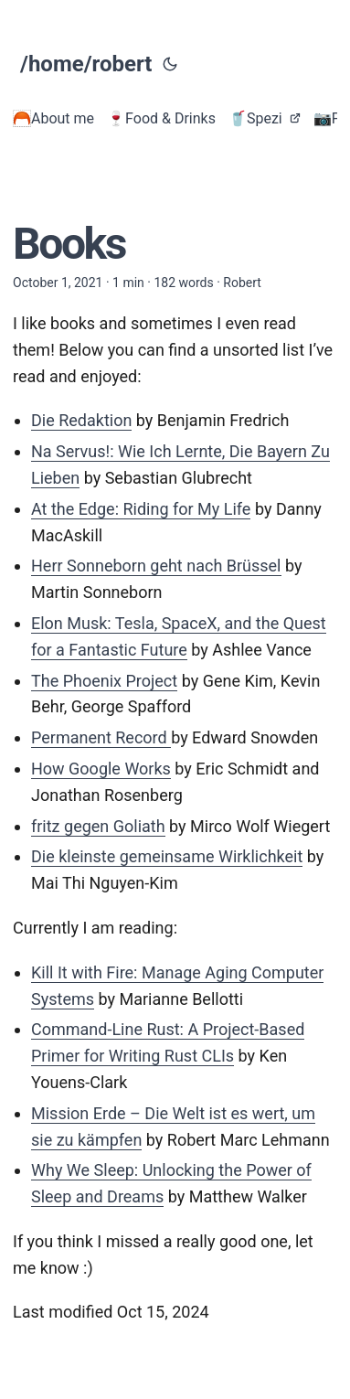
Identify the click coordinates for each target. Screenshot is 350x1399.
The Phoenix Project (104, 680)
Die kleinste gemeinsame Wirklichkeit (166, 856)
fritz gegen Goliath (98, 826)
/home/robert (86, 64)
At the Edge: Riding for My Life (140, 508)
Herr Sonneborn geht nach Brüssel (156, 565)
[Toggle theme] (170, 64)
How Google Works (101, 768)
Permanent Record (101, 737)
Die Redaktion (81, 420)
